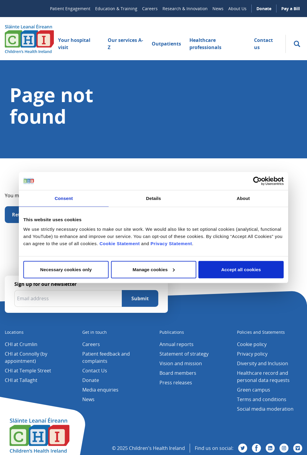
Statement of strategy (184, 354)
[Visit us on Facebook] (256, 448)
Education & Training (116, 8)
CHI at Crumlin (21, 344)
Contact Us (94, 370)
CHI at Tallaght (21, 380)
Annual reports (176, 344)
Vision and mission (180, 363)
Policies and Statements (261, 332)
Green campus (253, 389)
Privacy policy (252, 354)
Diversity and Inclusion (262, 363)
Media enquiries (100, 389)
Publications (171, 332)
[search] (297, 44)
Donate (263, 8)
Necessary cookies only (66, 269)
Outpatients (166, 43)
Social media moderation (265, 409)
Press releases (175, 382)
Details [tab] (153, 198)
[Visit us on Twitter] (242, 448)
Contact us (263, 44)
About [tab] (243, 198)
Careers (150, 8)
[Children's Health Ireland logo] (29, 38)
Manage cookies (154, 269)
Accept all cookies (241, 269)
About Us (237, 8)
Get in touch (94, 332)
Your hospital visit (74, 44)
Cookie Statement (119, 243)
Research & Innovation (185, 8)
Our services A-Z (125, 44)
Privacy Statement (171, 243)
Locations (14, 332)
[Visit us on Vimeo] (297, 448)
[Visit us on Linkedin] (270, 448)
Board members (177, 373)
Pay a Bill (290, 8)
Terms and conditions (261, 399)
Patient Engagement (70, 8)
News (218, 8)
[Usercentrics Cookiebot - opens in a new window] (257, 181)
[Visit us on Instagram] (283, 448)
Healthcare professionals (205, 44)
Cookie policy (252, 344)
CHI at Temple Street (28, 370)
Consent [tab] (64, 198)
